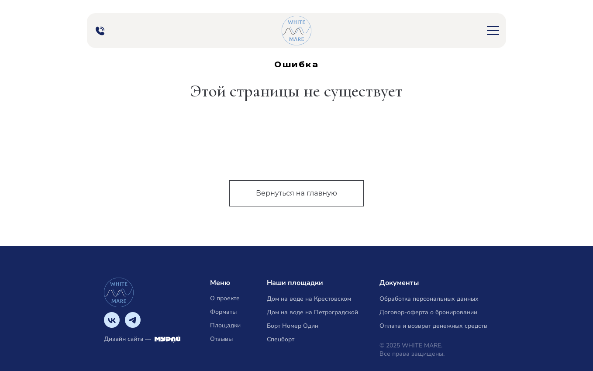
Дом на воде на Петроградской (312, 312)
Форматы (223, 312)
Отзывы (221, 339)
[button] (493, 30)
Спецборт (280, 339)
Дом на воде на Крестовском (309, 299)
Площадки (225, 325)
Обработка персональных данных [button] (429, 299)
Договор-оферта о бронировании (428, 312)
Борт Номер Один (292, 326)
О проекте (225, 298)
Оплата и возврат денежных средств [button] (433, 326)
